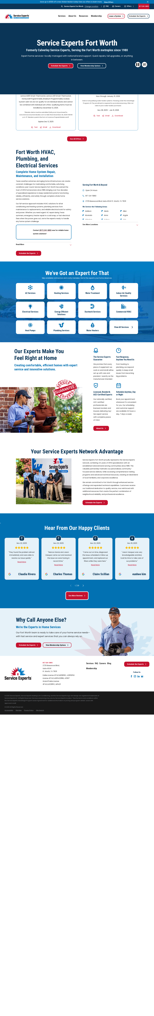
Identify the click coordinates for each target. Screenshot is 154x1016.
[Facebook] (131, 676)
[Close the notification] (148, 2)
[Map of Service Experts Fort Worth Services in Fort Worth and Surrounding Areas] (110, 164)
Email (45, 127)
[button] (144, 64)
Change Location (91, 6)
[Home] (17, 16)
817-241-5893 (144, 6)
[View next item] (83, 585)
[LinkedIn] (138, 676)
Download (56, 127)
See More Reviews (77, 596)
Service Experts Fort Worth (73, 6)
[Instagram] (135, 676)
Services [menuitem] (61, 16)
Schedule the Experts (138, 16)
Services (90, 663)
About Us (101, 428)
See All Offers (77, 139)
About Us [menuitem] (72, 16)
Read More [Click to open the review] (22, 562)
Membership (91, 668)
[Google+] (142, 676)
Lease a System (116, 16)
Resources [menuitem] (83, 16)
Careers (116, 6)
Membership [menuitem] (96, 16)
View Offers (108, 2)
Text (36, 127)
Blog (109, 663)
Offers (127, 6)
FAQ (106, 6)
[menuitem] (9, 710)
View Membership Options (91, 66)
